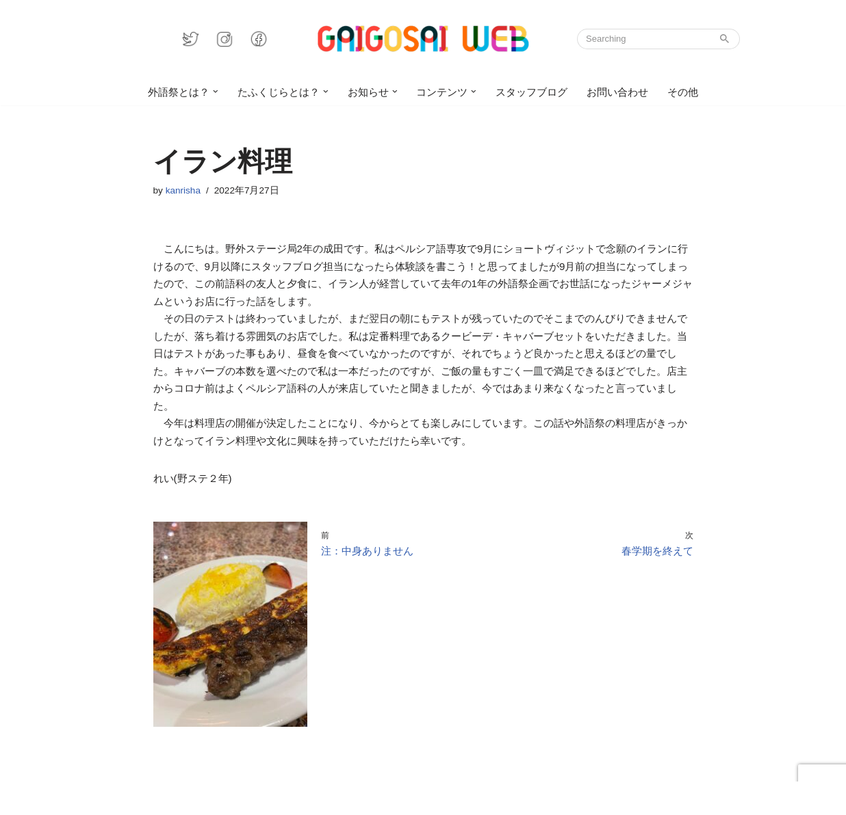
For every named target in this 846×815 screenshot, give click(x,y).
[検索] (643, 39)
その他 (682, 91)
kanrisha (183, 190)
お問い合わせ (617, 91)
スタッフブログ (531, 91)
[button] (216, 91)
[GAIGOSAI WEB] (423, 38)
